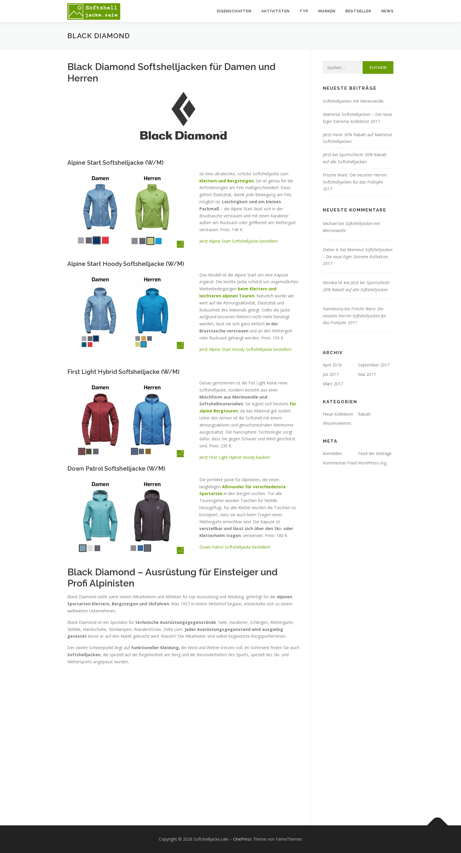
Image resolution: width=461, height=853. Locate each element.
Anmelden (332, 453)
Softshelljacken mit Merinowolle (353, 101)
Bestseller (358, 11)
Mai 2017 (367, 374)
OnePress (242, 839)
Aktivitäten (275, 11)
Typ (304, 11)
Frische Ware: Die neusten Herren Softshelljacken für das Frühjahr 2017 (355, 182)
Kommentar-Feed (340, 463)
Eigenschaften (234, 11)
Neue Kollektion (338, 414)
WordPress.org (372, 463)
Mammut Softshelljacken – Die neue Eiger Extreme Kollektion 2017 (357, 256)
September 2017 (374, 365)
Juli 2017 (331, 374)
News (387, 11)
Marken (326, 11)
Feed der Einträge (375, 453)
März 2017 (333, 383)
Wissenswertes (337, 423)
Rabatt (364, 414)
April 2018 (332, 365)
